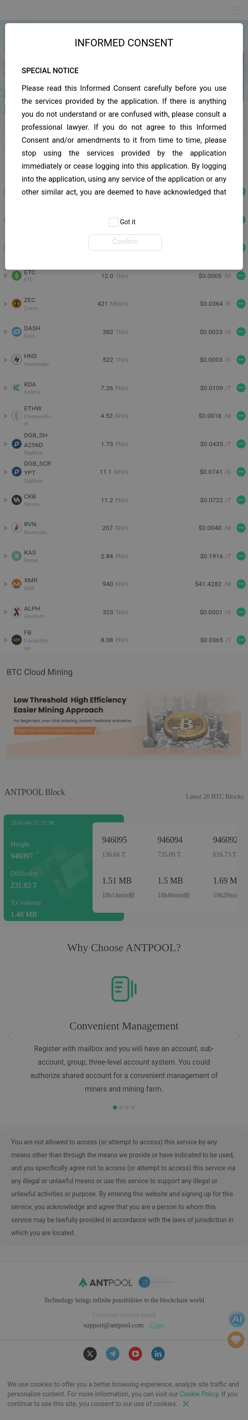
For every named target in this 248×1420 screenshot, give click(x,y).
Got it (122, 223)
